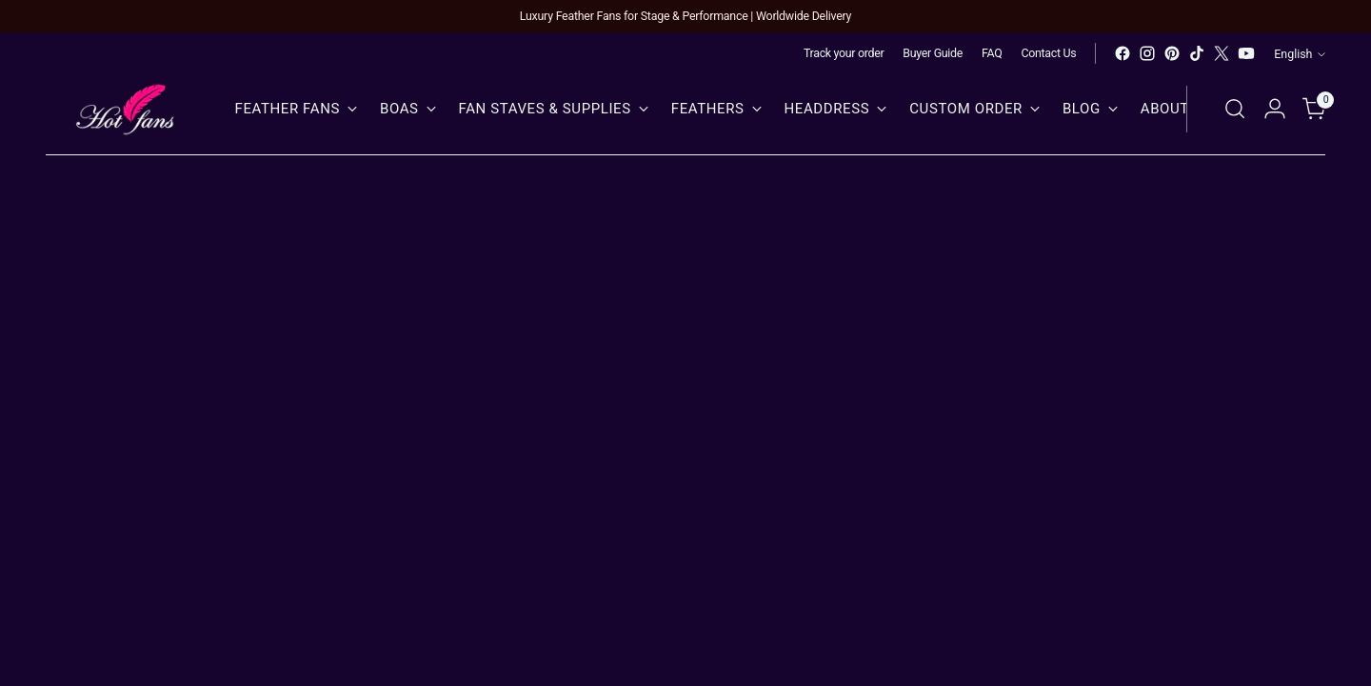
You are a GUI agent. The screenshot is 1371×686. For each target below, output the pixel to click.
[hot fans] (127, 109)
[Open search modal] (1235, 109)
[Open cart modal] (1315, 109)
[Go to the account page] (1275, 109)
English (1299, 54)
